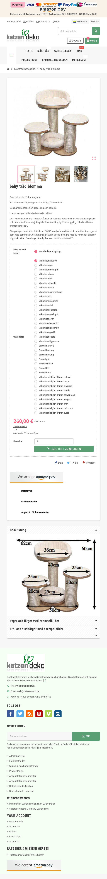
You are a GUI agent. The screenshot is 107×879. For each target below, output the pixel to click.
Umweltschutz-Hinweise (21, 791)
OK (86, 736)
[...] (44, 680)
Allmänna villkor (17, 756)
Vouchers (14, 841)
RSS (29, 713)
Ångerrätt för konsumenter (22, 776)
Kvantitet (18, 441)
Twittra (72, 462)
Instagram (58, 713)
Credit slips (15, 836)
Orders (12, 831)
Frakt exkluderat (20, 426)
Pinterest (89, 462)
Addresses (14, 826)
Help (56, 21)
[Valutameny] (95, 21)
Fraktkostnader (17, 761)
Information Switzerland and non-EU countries (32, 803)
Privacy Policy (16, 771)
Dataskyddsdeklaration (21, 786)
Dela (59, 462)
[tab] (53, 530)
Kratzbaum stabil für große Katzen (26, 855)
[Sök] (79, 31)
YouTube (39, 713)
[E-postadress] (39, 736)
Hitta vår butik (14, 21)
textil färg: (18, 336)
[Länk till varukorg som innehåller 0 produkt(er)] (92, 41)
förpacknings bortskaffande (23, 766)
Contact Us (43, 21)
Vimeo (48, 713)
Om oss (28, 21)
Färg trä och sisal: (19, 251)
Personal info (16, 821)
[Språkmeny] (80, 21)
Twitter (20, 713)
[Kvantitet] (54, 441)
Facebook (10, 713)
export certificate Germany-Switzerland (28, 808)
